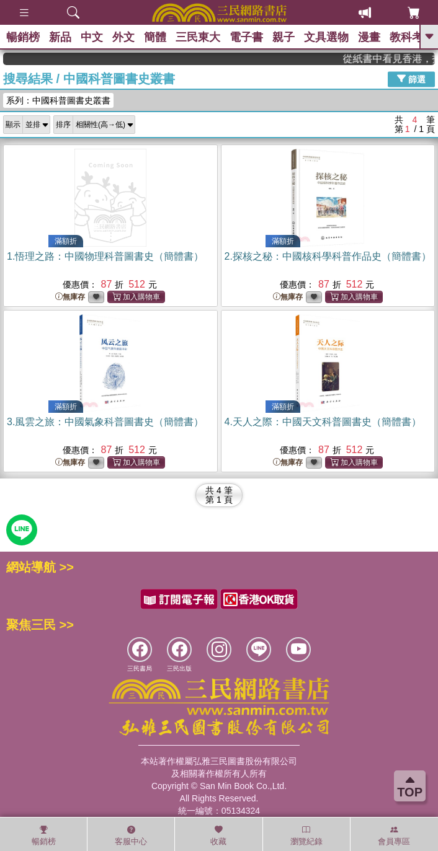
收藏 (218, 835)
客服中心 (131, 835)
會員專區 (394, 835)
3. (105, 422)
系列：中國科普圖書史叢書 (58, 100)
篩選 (411, 79)
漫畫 (369, 37)
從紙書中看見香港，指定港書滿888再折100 (396, 58)
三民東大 (198, 37)
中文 (92, 37)
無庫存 (70, 297)
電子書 (246, 37)
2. (328, 256)
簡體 (155, 37)
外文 (123, 37)
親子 (283, 37)
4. (323, 422)
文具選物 (326, 37)
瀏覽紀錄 (306, 835)
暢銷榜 (23, 37)
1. (105, 256)
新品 (60, 37)
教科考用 (412, 37)
